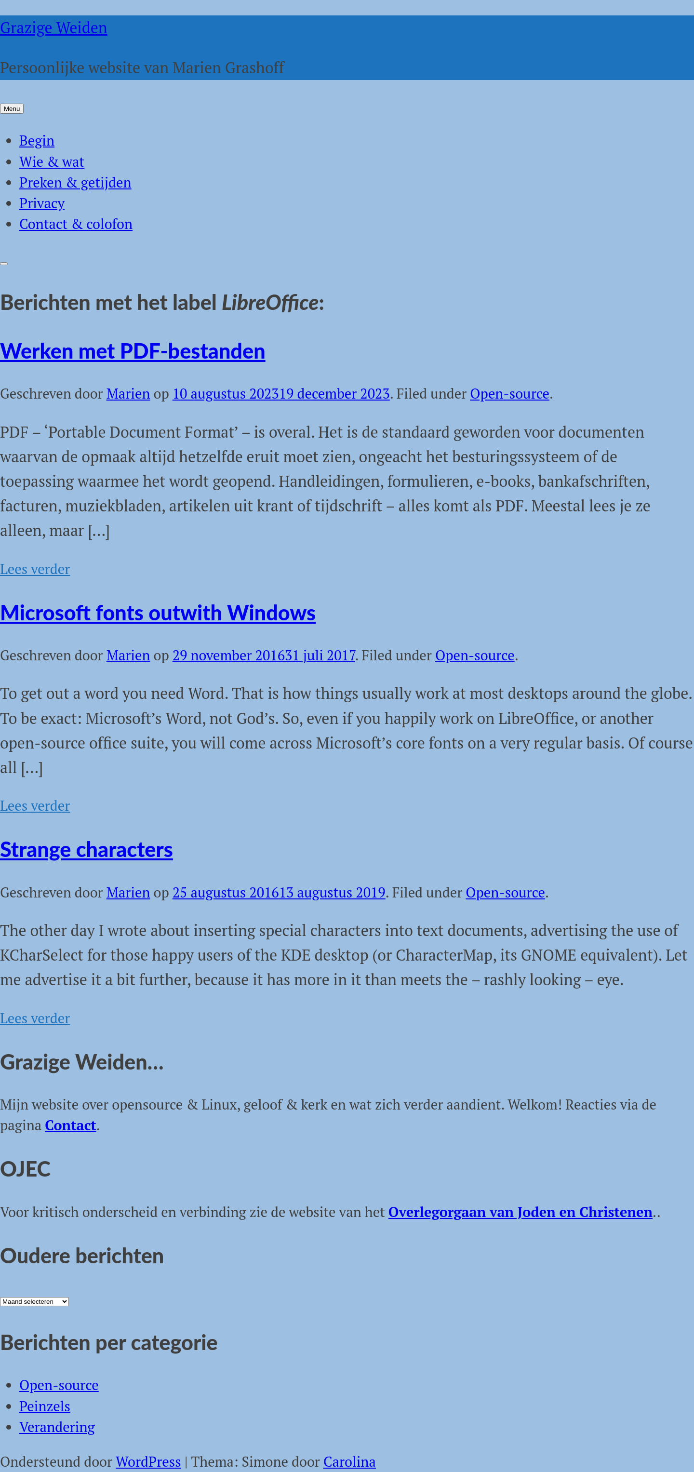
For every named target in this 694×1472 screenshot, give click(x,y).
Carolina (349, 1461)
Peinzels (44, 1406)
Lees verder (35, 569)
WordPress (148, 1461)
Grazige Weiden (53, 27)
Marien (128, 393)
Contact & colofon (76, 223)
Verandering (57, 1427)
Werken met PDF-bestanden (133, 350)
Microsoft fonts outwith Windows (158, 612)
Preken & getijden (75, 182)
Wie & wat (51, 161)
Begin (36, 140)
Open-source (509, 393)
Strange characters (86, 848)
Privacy (42, 203)
